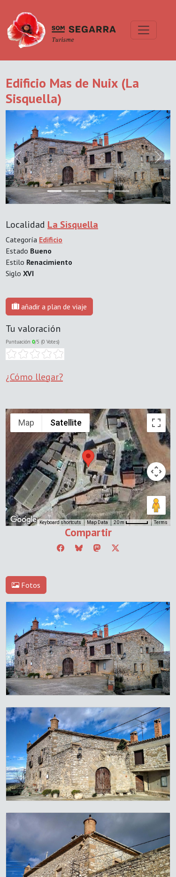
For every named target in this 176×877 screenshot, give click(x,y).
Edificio (50, 239)
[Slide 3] (105, 191)
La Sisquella (72, 224)
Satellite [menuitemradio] (66, 422)
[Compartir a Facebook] (60, 548)
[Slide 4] (122, 191)
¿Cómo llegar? (34, 377)
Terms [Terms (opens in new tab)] (161, 522)
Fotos (26, 585)
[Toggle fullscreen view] (156, 422)
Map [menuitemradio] (26, 422)
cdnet (70, 758)
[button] (88, 458)
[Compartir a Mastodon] (97, 548)
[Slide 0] (54, 191)
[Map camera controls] (156, 471)
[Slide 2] (88, 191)
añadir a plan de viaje (49, 306)
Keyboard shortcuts (60, 522)
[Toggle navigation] (143, 30)
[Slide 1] (71, 191)
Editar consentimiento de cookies (58, 746)
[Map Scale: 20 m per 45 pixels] (131, 522)
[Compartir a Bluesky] (79, 548)
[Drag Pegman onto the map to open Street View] (156, 505)
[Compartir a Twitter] (115, 548)
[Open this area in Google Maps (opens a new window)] (23, 520)
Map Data (97, 522)
